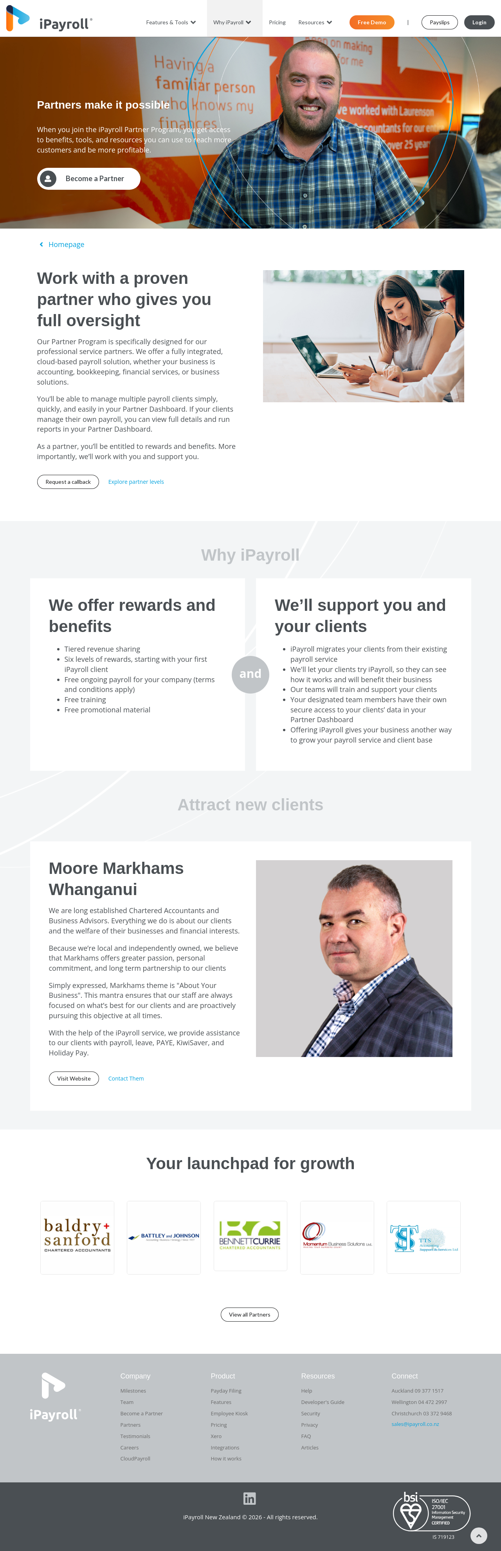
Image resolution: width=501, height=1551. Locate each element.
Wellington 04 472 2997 (419, 1402)
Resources (316, 22)
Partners (131, 1424)
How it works (226, 1458)
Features (221, 1402)
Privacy (309, 1424)
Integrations (225, 1447)
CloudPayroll (135, 1458)
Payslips (440, 22)
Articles (310, 1447)
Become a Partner (142, 1413)
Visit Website (74, 1078)
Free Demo (372, 22)
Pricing (277, 22)
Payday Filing (226, 1390)
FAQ (306, 1436)
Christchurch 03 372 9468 (422, 1413)
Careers (130, 1447)
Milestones (133, 1390)
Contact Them (126, 1078)
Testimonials (135, 1436)
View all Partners (249, 1314)
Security (310, 1413)
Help (306, 1390)
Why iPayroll (233, 22)
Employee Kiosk (229, 1413)
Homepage (61, 244)
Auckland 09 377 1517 (418, 1390)
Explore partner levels (136, 481)
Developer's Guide (323, 1402)
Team (127, 1402)
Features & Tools (172, 22)
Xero (216, 1436)
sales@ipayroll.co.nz (415, 1424)
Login (479, 22)
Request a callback (68, 481)
